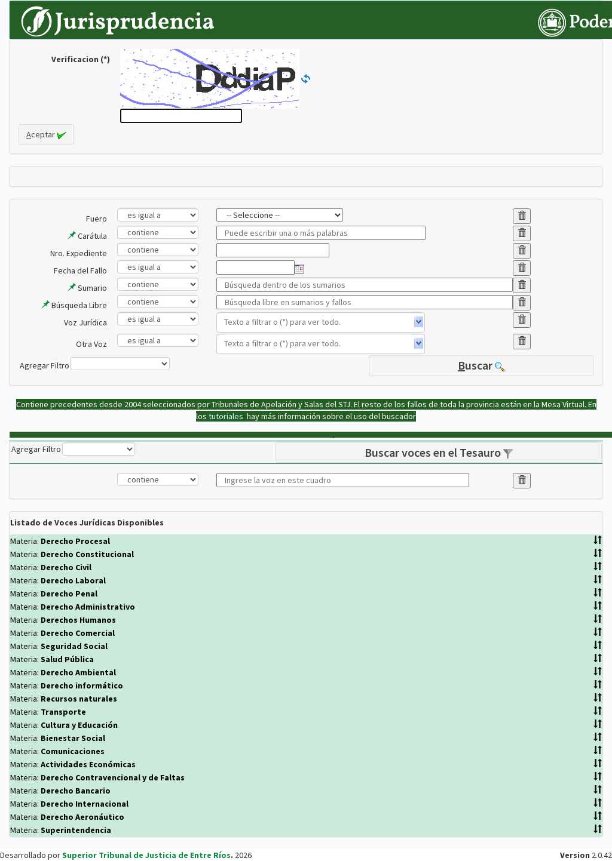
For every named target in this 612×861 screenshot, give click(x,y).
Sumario (87, 287)
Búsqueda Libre (74, 305)
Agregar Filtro (44, 365)
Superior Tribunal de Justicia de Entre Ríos (146, 855)
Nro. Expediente (78, 253)
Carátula (87, 235)
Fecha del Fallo (80, 270)
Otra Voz (91, 344)
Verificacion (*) (80, 59)
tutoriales (227, 416)
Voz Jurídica (85, 322)
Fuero (96, 218)
